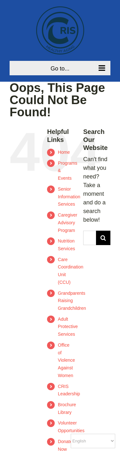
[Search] (103, 238)
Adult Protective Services (68, 327)
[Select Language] (93, 441)
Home (64, 152)
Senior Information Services (69, 196)
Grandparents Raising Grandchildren (72, 301)
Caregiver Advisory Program (67, 222)
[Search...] (89, 238)
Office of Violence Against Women (66, 360)
